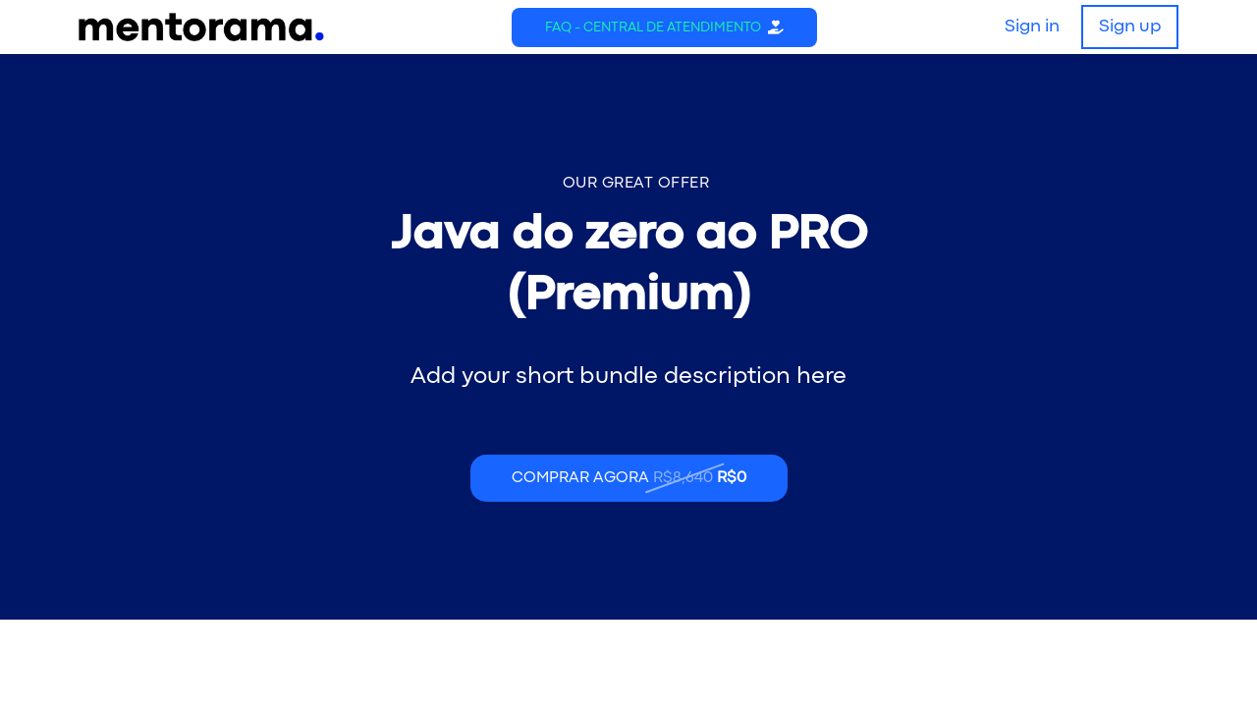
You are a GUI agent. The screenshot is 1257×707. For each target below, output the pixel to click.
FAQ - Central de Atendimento (653, 27)
